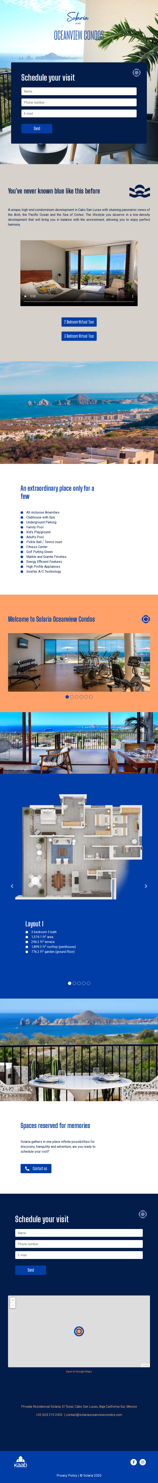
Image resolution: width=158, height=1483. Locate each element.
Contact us (36, 1168)
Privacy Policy (67, 1475)
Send (37, 128)
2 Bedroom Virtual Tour (79, 321)
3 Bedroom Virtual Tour (79, 336)
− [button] (13, 1305)
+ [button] (13, 1300)
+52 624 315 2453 (49, 1415)
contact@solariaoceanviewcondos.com (94, 1415)
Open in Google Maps (79, 1371)
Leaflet (145, 1365)
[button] (18, 662)
